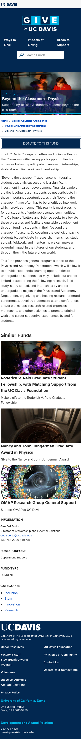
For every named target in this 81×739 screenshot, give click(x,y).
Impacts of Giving (36, 42)
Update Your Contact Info (61, 670)
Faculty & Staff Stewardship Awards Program (15, 659)
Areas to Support (63, 42)
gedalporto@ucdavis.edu (16, 535)
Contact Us (51, 662)
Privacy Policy (10, 692)
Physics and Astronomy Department (25, 125)
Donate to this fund (41, 143)
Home (4, 121)
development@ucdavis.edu (17, 732)
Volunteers (8, 672)
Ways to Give (10, 42)
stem (8, 598)
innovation (12, 604)
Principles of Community (60, 654)
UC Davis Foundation (58, 647)
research (11, 610)
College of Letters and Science (29, 121)
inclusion (11, 592)
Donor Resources (12, 647)
